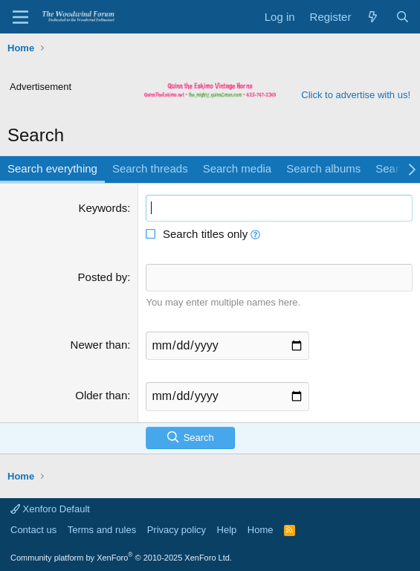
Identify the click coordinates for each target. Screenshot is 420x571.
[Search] (402, 16)
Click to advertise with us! (355, 94)
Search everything (52, 168)
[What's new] (372, 16)
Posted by (103, 277)
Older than (101, 395)
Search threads (150, 168)
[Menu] (20, 17)
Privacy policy (176, 529)
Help (227, 529)
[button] (255, 234)
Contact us (33, 529)
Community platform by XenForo (121, 557)
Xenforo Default (50, 508)
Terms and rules (102, 529)
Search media (237, 168)
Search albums (323, 168)
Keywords (102, 207)
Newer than (99, 344)
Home (261, 529)
